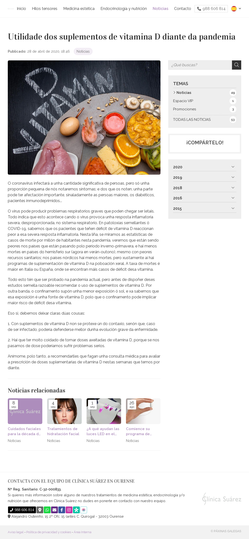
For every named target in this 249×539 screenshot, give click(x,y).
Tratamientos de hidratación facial (63, 431)
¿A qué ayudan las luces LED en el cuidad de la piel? (103, 432)
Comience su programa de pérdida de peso (141, 432)
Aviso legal (16, 532)
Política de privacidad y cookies (48, 532)
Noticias (83, 51)
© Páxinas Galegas (226, 531)
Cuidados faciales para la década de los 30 (24, 432)
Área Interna (82, 532)
